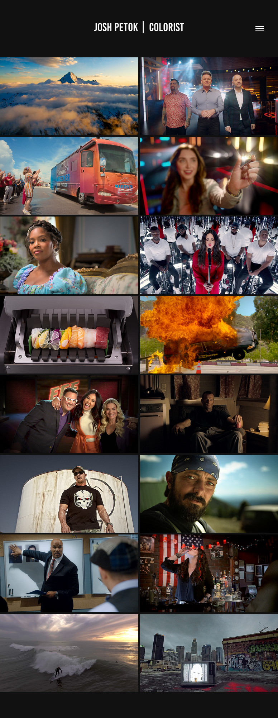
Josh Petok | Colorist (139, 27)
